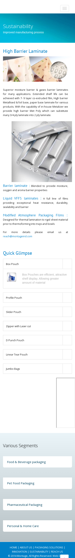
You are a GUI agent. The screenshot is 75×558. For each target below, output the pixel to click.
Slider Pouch (13, 312)
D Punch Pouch (15, 340)
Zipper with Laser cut (18, 326)
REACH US (57, 551)
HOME (13, 547)
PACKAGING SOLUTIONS (49, 547)
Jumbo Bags (13, 369)
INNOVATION (19, 551)
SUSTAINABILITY (39, 551)
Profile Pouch (14, 297)
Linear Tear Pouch (17, 354)
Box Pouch (12, 264)
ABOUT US (26, 547)
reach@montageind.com (17, 236)
